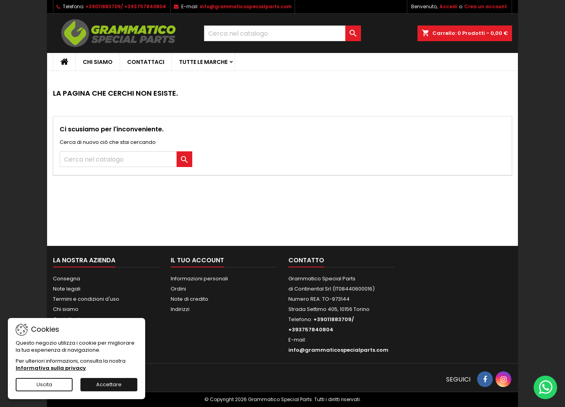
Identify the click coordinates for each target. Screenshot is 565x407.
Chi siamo (98, 62)
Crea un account (485, 6)
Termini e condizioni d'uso (86, 299)
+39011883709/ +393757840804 (126, 6)
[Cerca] (282, 33)
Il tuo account (197, 260)
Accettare (109, 384)
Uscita (44, 384)
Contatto (306, 260)
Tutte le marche (203, 62)
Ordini (178, 289)
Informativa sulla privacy (51, 368)
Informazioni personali (199, 278)
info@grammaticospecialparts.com (246, 6)
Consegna (66, 278)
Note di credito (189, 299)
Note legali (66, 289)
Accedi (448, 6)
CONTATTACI (145, 62)
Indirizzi (180, 309)
